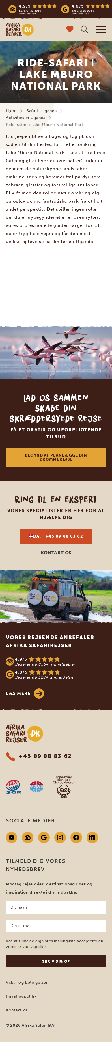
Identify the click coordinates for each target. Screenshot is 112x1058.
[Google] (44, 837)
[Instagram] (60, 837)
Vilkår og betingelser (27, 982)
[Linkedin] (92, 837)
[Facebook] (76, 837)
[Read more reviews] (59, 9)
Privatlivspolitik (21, 996)
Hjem (11, 110)
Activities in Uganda (26, 117)
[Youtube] (11, 837)
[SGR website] (13, 787)
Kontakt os (17, 1010)
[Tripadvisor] (27, 837)
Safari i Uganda (42, 110)
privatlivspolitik (32, 946)
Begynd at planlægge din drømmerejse (56, 457)
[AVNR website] (36, 787)
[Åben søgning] (84, 30)
